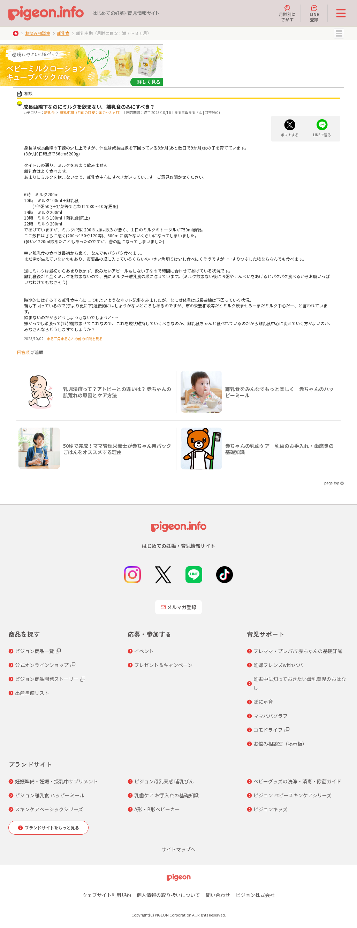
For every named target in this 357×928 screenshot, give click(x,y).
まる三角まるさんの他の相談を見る (74, 338)
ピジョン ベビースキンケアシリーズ (292, 795)
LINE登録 (314, 13)
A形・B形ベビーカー (157, 809)
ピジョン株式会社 (255, 894)
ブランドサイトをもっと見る (52, 827)
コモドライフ (268, 729)
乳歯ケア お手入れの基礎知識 (166, 795)
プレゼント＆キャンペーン (163, 664)
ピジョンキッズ (270, 809)
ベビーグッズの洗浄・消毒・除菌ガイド (297, 781)
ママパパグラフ (270, 715)
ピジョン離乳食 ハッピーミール (49, 795)
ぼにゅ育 (263, 701)
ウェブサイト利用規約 (106, 894)
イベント (144, 650)
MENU (339, 33)
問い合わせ (218, 894)
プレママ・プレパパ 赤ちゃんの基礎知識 (297, 650)
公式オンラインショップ (42, 664)
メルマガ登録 (178, 607)
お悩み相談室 (37, 33)
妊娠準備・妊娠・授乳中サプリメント (56, 781)
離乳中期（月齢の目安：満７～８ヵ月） (91, 112)
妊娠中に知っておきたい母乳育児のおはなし (299, 683)
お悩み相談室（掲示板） (280, 743)
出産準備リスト (32, 692)
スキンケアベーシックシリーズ (49, 809)
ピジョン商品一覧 (34, 650)
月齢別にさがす (287, 13)
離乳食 (63, 33)
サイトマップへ (178, 849)
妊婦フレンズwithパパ (278, 664)
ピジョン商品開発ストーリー (46, 678)
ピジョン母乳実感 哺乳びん (164, 781)
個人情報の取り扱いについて (168, 894)
